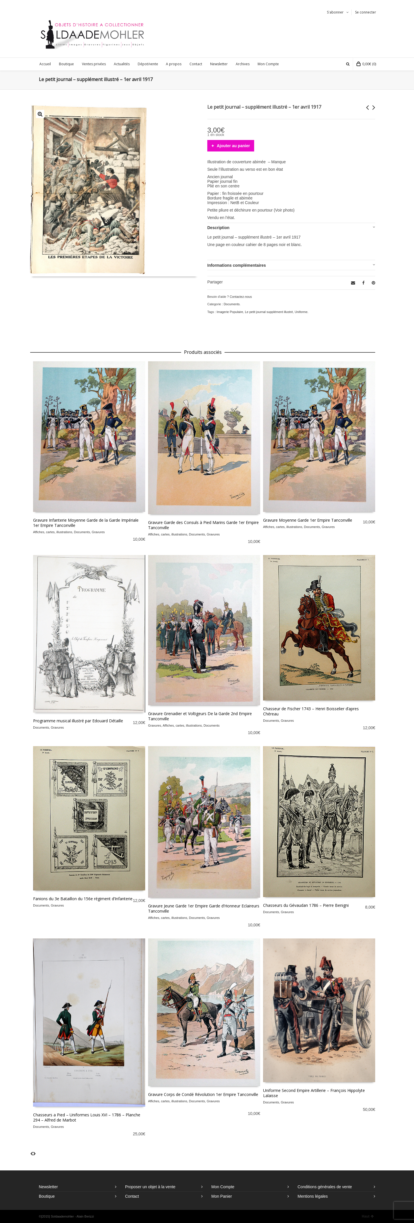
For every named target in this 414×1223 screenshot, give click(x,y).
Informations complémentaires (236, 265)
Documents (232, 304)
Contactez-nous (241, 296)
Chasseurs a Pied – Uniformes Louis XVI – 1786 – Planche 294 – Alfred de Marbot (86, 1117)
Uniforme (301, 312)
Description (218, 227)
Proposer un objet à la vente (150, 1186)
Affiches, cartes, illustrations (52, 532)
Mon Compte (222, 1186)
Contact (132, 1196)
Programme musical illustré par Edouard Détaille (78, 720)
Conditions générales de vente (325, 1186)
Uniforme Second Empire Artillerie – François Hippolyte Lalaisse (314, 1093)
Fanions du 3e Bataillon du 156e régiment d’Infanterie (83, 898)
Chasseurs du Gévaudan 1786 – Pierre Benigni (306, 905)
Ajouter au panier (233, 145)
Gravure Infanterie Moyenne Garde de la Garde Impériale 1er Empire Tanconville (86, 522)
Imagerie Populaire (229, 312)
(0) (366, 64)
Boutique (47, 1196)
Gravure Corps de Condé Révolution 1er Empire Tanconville (203, 1094)
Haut (368, 1216)
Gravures (98, 532)
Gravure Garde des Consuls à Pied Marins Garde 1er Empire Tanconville (203, 525)
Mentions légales (313, 1196)
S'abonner (335, 12)
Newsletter (48, 1186)
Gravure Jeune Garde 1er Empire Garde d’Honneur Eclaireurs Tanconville (203, 908)
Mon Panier (221, 1196)
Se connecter (365, 12)
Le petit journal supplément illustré (269, 312)
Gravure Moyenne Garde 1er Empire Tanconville (307, 520)
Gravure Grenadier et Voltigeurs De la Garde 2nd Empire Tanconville (200, 716)
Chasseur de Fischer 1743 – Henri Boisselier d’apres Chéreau (311, 711)
